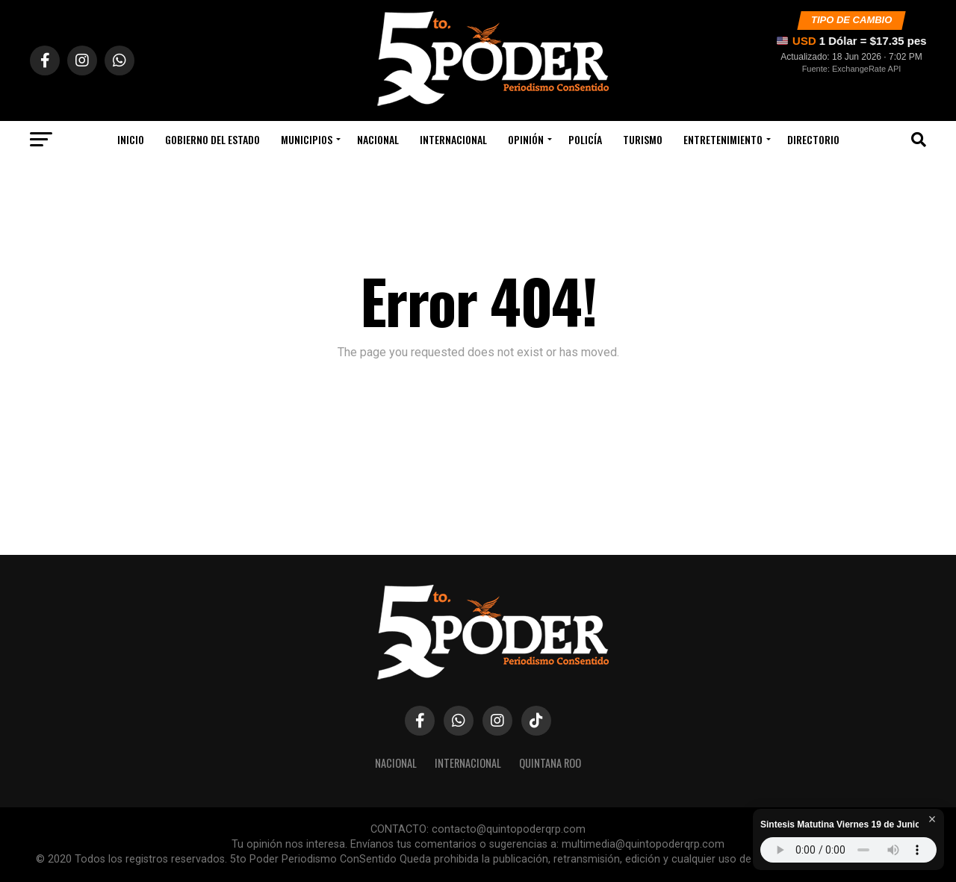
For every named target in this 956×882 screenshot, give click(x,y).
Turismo (642, 139)
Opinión (526, 139)
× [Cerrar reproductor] (932, 819)
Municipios (306, 139)
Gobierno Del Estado (212, 139)
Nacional (378, 139)
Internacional (453, 139)
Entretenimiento (723, 139)
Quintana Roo (550, 763)
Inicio (130, 139)
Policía (585, 139)
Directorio (813, 139)
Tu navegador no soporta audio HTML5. (848, 850)
